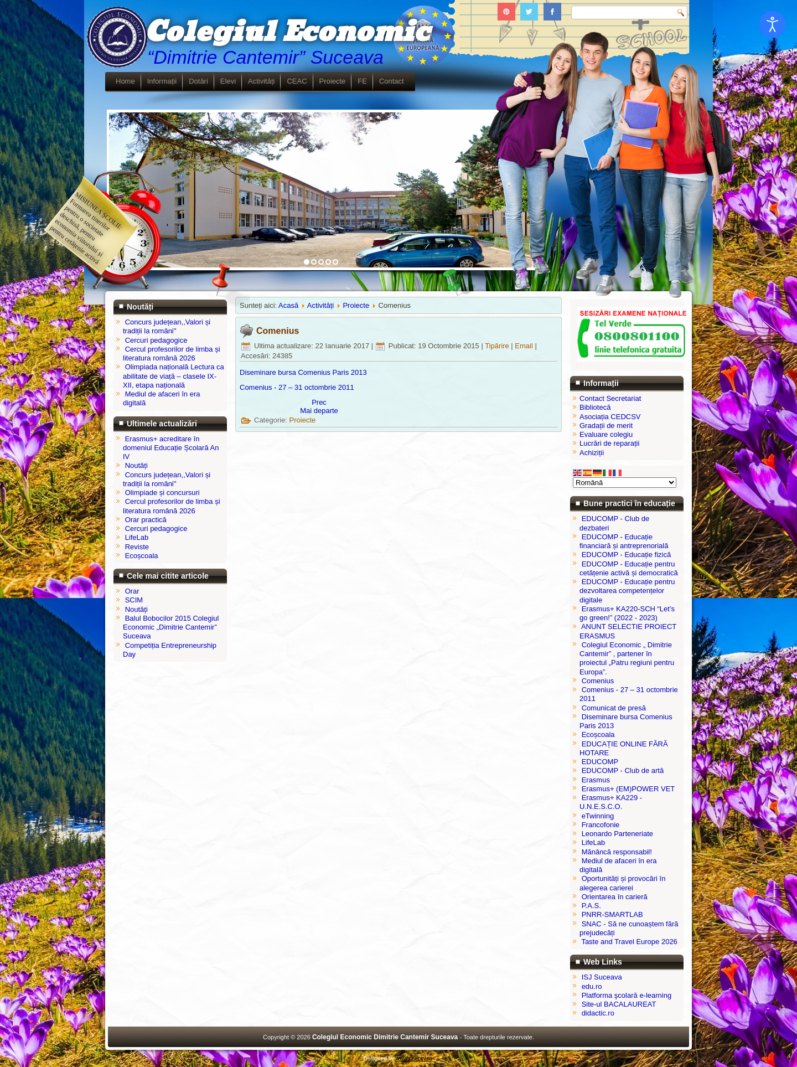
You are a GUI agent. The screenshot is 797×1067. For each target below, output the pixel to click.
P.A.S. (591, 905)
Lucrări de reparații (609, 443)
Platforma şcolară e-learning (627, 995)
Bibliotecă (594, 407)
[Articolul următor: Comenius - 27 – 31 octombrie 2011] (319, 410)
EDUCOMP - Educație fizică (626, 554)
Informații (162, 81)
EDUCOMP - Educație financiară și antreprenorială (623, 541)
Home (125, 81)
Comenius (277, 331)
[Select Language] (624, 482)
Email (525, 346)
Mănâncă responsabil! (617, 852)
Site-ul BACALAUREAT (619, 1004)
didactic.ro (598, 1013)
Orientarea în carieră (615, 897)
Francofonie (601, 825)
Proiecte (332, 81)
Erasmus (596, 780)
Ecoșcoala (598, 734)
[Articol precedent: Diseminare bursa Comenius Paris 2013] (319, 402)
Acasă (288, 305)
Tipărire (498, 346)
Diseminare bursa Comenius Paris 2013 (303, 372)
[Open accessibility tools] (772, 24)
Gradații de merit (606, 425)
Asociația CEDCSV (610, 417)
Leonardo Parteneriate (617, 833)
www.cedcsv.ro (414, 1058)
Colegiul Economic (286, 32)
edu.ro (592, 986)
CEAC (297, 81)
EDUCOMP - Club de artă (623, 770)
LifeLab (593, 842)
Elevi (228, 81)
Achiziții (591, 453)
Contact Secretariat (610, 398)
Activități (261, 81)
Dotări (198, 81)
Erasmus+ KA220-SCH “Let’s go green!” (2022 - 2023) (627, 613)
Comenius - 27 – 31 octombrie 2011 (297, 387)
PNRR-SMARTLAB (612, 914)
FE (362, 81)
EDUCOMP (600, 761)
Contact (391, 81)
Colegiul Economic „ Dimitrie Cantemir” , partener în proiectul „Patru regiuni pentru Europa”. (626, 658)
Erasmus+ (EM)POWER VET (628, 789)
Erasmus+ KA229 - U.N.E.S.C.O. (610, 802)
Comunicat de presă (614, 708)
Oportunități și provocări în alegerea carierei (622, 882)
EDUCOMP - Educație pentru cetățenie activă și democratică (628, 568)
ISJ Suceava (602, 977)
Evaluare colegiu (606, 434)
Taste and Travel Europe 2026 (629, 941)
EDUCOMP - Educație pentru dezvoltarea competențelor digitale (627, 591)
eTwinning (598, 816)
